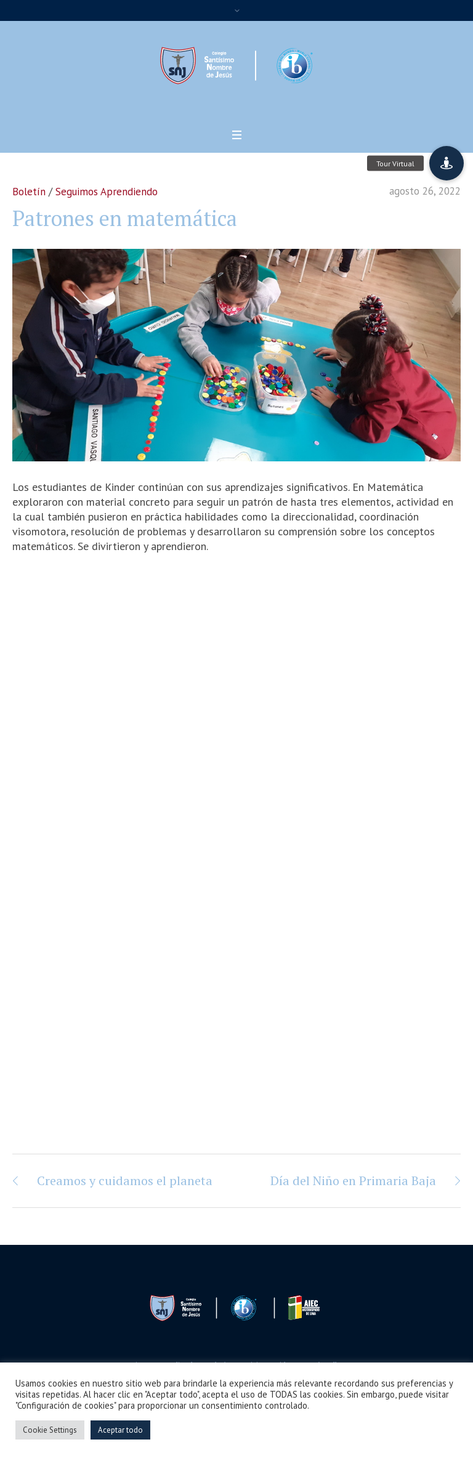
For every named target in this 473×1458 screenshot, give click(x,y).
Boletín (29, 191)
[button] (446, 163)
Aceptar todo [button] (120, 1430)
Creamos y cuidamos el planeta (124, 1180)
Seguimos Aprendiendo (106, 191)
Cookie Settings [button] (50, 1430)
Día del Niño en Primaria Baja (353, 1180)
